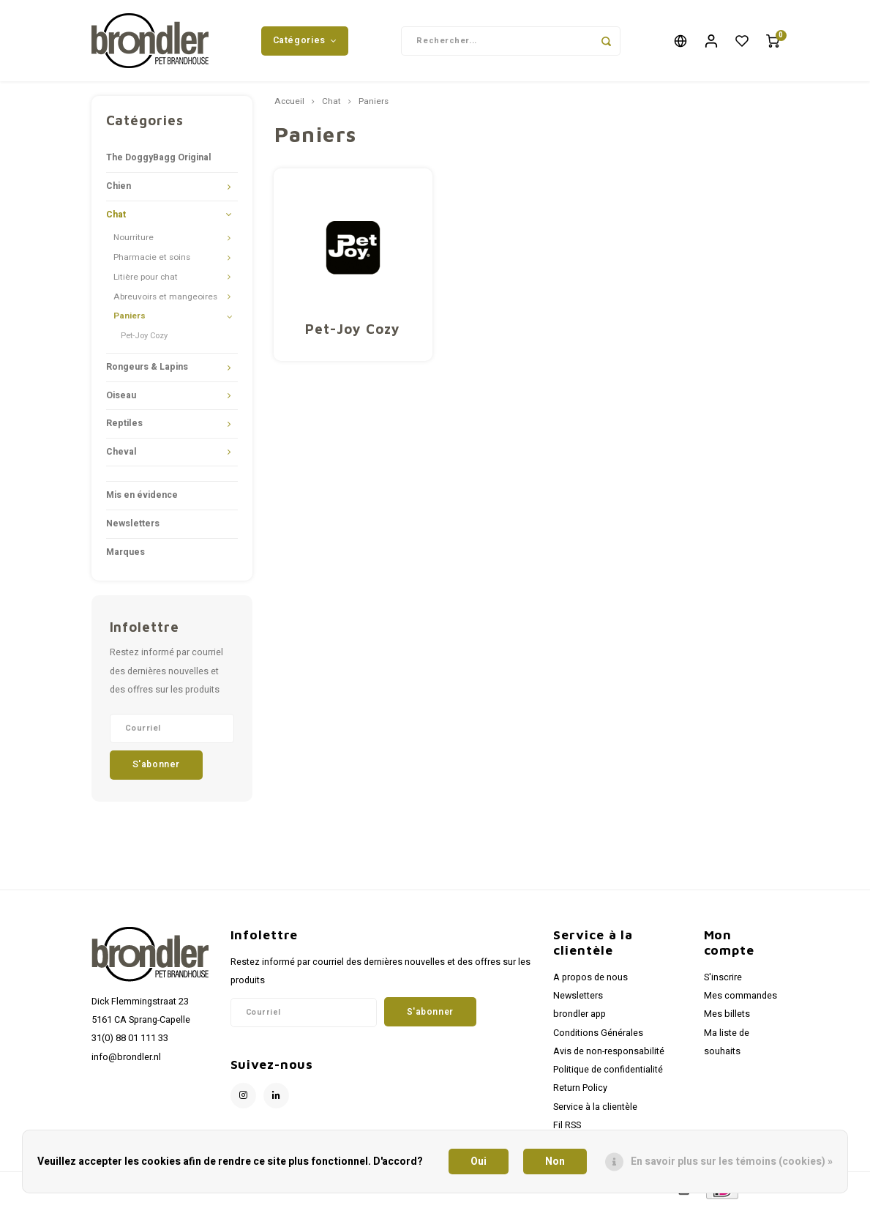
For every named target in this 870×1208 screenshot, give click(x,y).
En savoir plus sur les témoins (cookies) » (732, 1161)
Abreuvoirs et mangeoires (165, 299)
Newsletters (133, 526)
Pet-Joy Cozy (144, 338)
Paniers (129, 319)
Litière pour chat (145, 279)
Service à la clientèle (595, 1109)
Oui (478, 1161)
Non (555, 1161)
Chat (116, 216)
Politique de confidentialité (608, 1072)
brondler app (579, 1017)
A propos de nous (590, 980)
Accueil (289, 105)
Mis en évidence (142, 497)
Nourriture (133, 240)
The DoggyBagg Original (158, 160)
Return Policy (580, 1090)
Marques (125, 554)
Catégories (305, 41)
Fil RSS (567, 1127)
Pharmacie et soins (151, 260)
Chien (118, 188)
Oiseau (121, 397)
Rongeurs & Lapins (147, 369)
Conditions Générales (598, 1035)
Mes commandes (740, 998)
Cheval (121, 454)
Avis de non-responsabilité (608, 1053)
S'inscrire (723, 980)
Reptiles (124, 426)
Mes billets (727, 1017)
